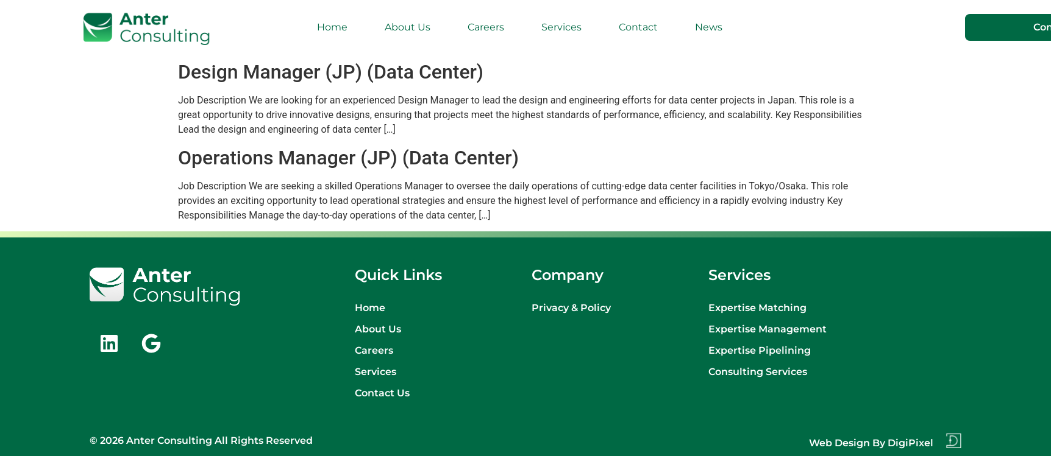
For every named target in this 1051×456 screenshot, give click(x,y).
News (708, 27)
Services (561, 27)
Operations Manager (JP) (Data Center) (348, 157)
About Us (407, 27)
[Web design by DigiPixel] (953, 441)
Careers (486, 27)
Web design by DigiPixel (871, 443)
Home (332, 27)
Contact (638, 27)
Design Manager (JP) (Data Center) (330, 71)
